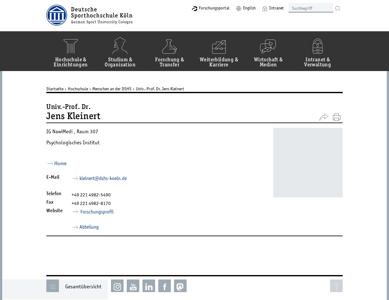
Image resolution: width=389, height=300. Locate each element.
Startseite (54, 88)
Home (60, 163)
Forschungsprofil (96, 211)
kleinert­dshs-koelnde (103, 178)
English (249, 7)
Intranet (276, 7)
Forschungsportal (214, 7)
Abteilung (89, 227)
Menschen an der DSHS (111, 88)
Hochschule (78, 88)
